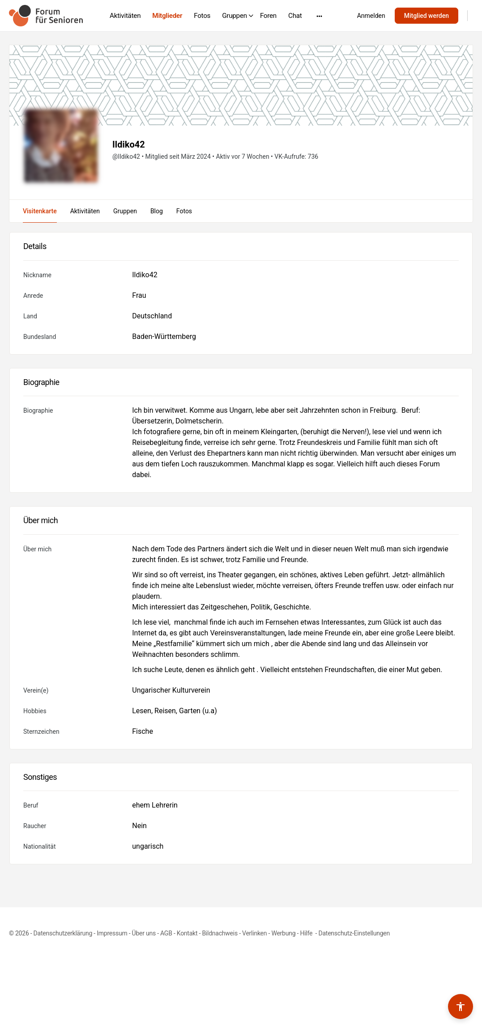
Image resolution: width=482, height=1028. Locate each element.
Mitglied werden (426, 15)
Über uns (144, 933)
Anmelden (371, 15)
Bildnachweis (220, 933)
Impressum (112, 933)
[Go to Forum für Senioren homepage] (46, 14)
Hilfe (307, 933)
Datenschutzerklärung (63, 933)
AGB (166, 933)
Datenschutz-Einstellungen (354, 933)
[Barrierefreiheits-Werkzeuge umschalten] (460, 1006)
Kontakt (187, 933)
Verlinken (254, 933)
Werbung (283, 933)
